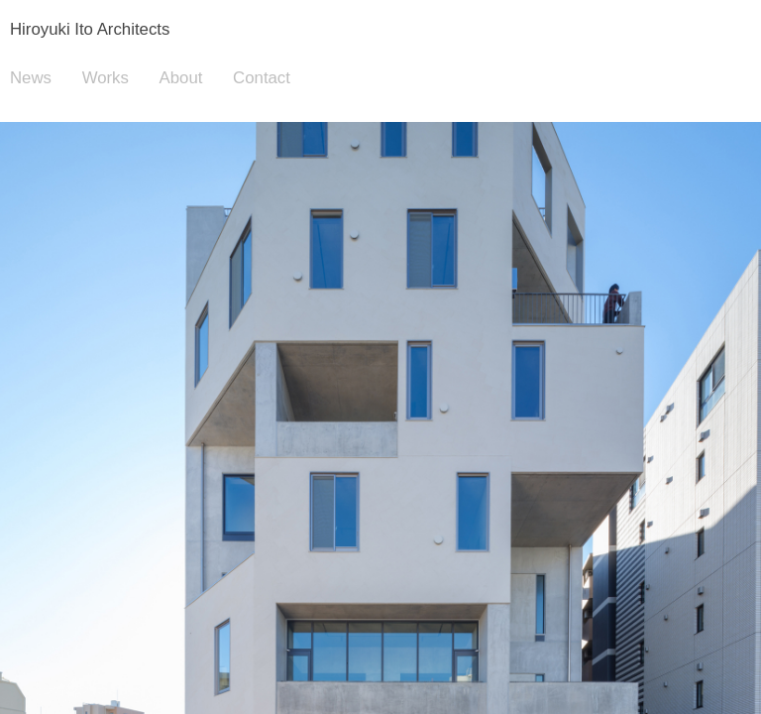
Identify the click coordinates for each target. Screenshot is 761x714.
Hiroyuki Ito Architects (89, 29)
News (31, 77)
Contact (261, 77)
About (181, 77)
